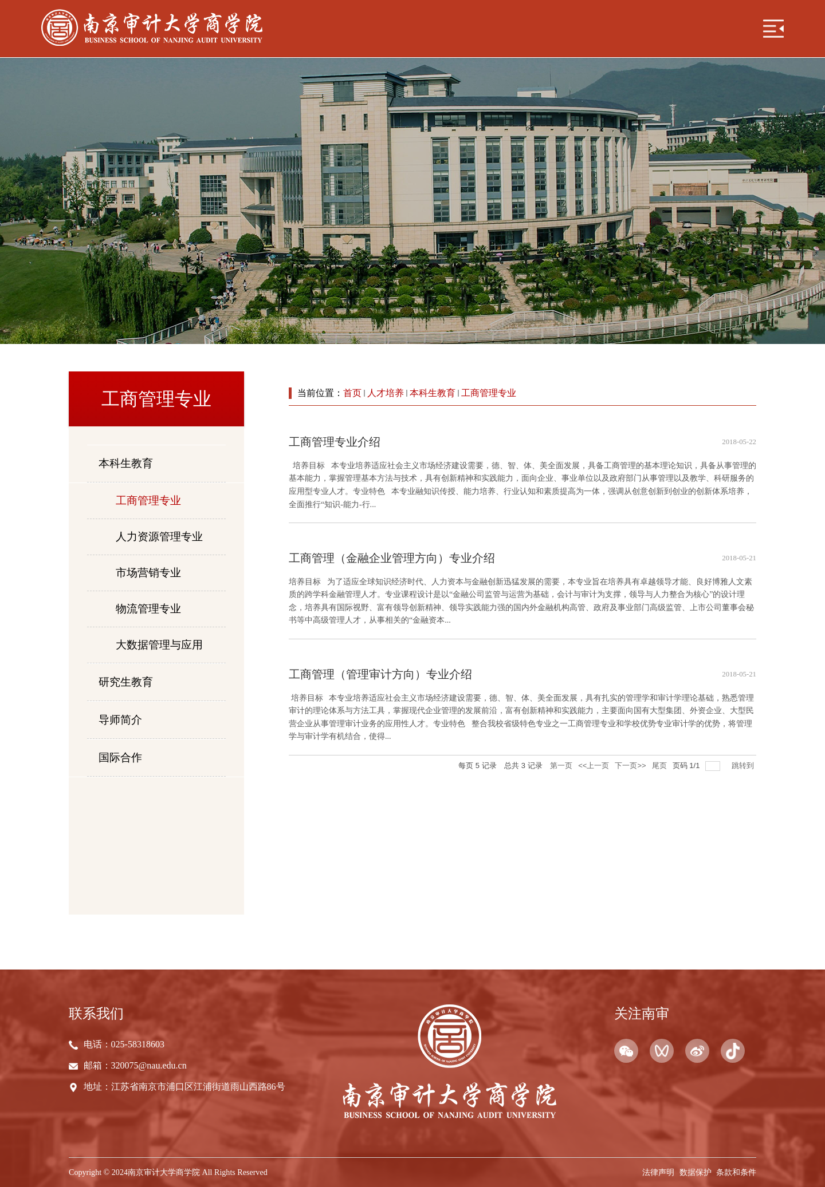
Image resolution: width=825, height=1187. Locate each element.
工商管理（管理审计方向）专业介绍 (380, 674)
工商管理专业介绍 (334, 442)
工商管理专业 (488, 393)
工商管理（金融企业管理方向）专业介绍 (392, 558)
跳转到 (744, 765)
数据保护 (695, 1172)
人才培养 (385, 393)
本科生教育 (432, 393)
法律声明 (658, 1172)
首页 (352, 393)
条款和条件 (736, 1172)
